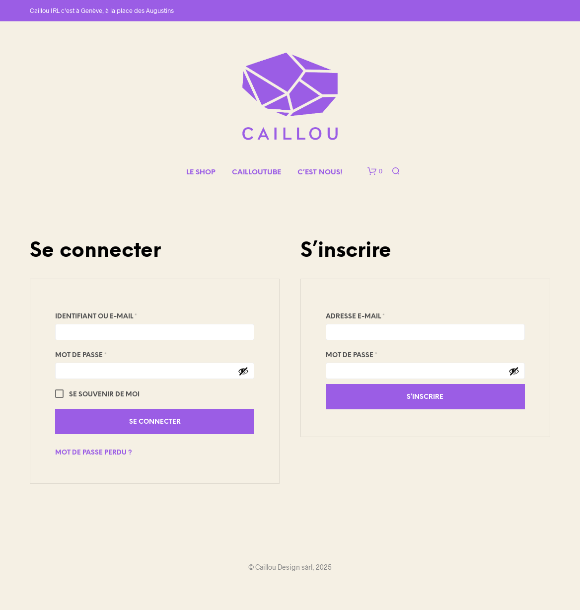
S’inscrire (425, 397)
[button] (374, 171)
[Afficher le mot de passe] (243, 371)
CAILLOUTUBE (256, 172)
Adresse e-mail (377, 315)
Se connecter (155, 422)
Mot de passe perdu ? (93, 453)
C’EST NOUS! (320, 172)
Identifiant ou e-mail (118, 315)
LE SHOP (201, 172)
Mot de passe (103, 354)
